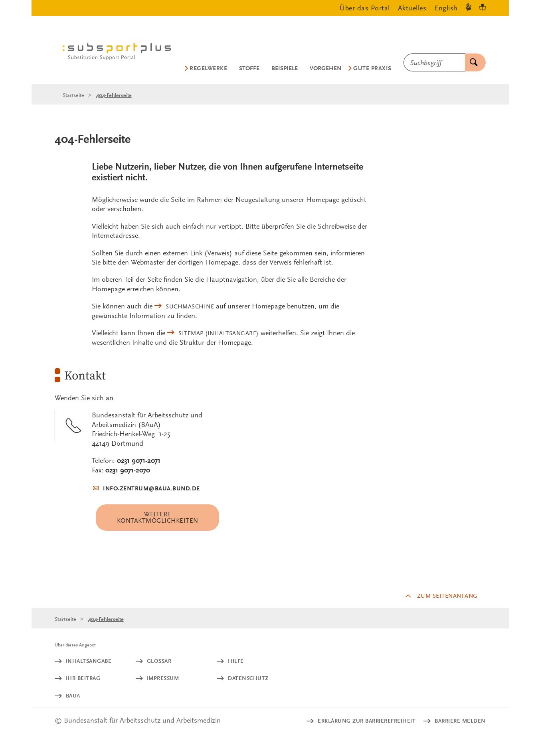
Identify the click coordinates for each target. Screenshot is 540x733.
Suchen (471, 62)
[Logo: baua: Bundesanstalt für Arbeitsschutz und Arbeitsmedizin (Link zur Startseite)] (120, 53)
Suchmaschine (190, 306)
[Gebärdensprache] (468, 8)
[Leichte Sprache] (482, 8)
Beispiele (284, 68)
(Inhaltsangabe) (218, 333)
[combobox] (434, 62)
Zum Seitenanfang (447, 595)
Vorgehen (325, 68)
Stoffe (249, 68)
